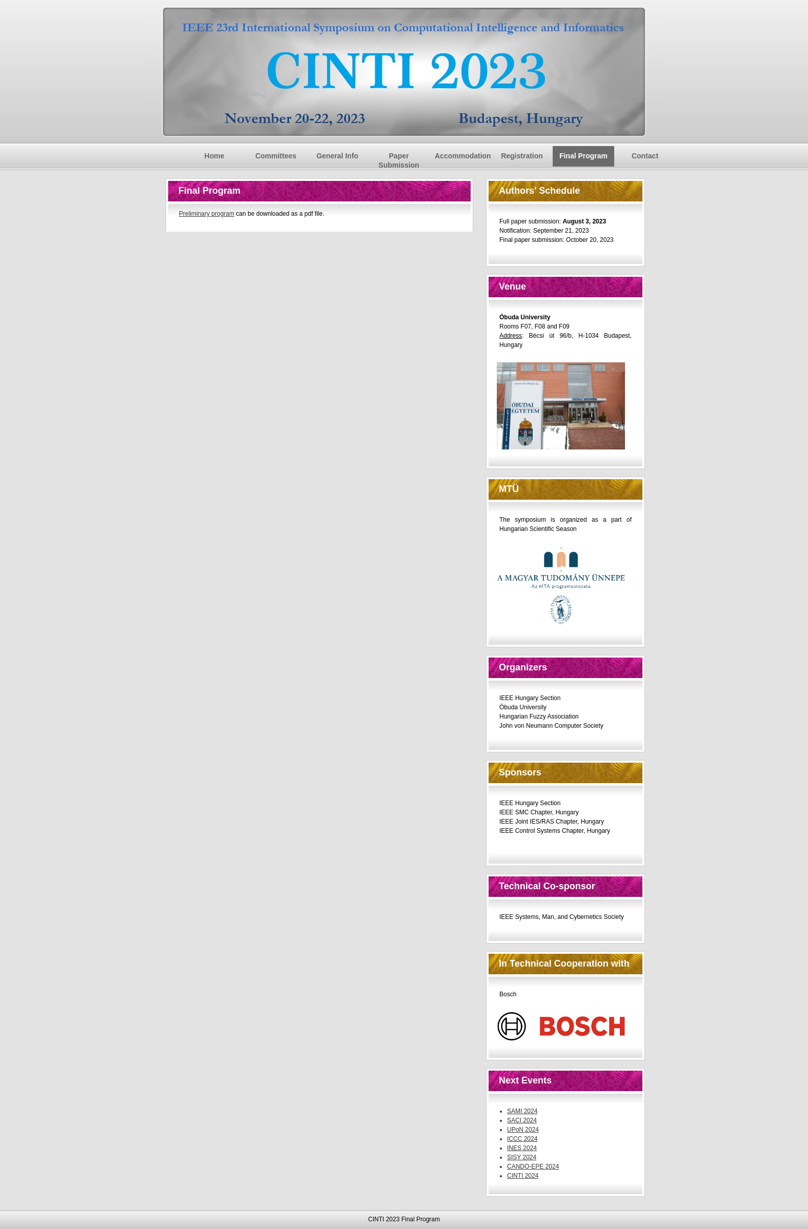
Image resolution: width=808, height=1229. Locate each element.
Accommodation (463, 156)
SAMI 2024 (522, 1111)
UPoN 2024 (523, 1129)
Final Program (583, 156)
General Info (337, 156)
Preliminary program (206, 213)
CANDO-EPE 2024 (533, 1166)
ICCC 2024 (522, 1138)
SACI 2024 (522, 1120)
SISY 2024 (521, 1157)
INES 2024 (522, 1148)
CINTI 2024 (522, 1175)
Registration (522, 156)
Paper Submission (398, 160)
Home (215, 156)
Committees (275, 156)
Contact (645, 156)
